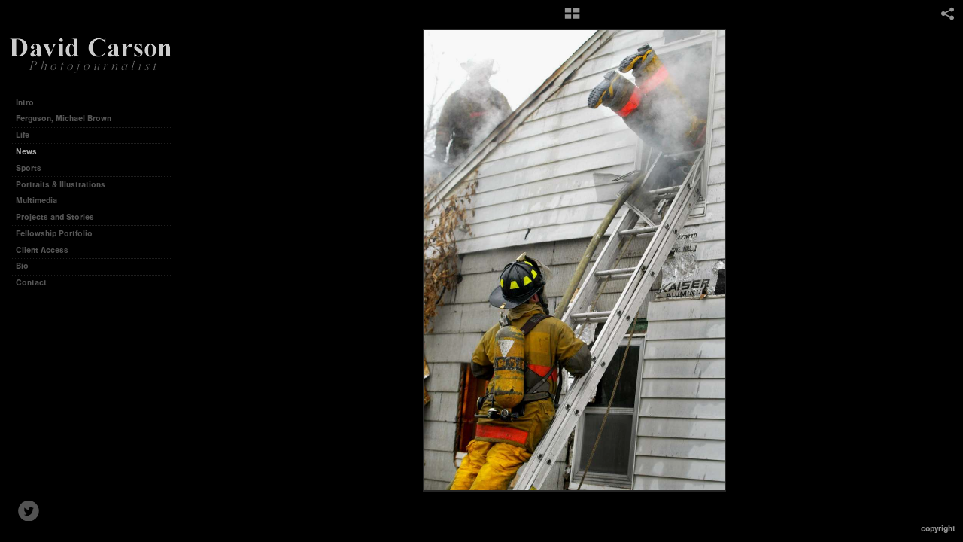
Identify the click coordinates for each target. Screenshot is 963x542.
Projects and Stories (60, 217)
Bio (22, 266)
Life (22, 135)
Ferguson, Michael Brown (63, 118)
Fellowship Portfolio (54, 234)
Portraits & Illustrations (60, 185)
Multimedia (36, 201)
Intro (25, 103)
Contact (31, 283)
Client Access (42, 250)
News (26, 152)
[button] (572, 18)
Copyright (938, 529)
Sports (28, 168)
